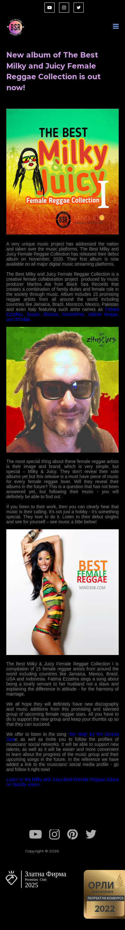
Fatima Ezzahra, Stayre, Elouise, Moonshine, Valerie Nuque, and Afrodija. (62, 314)
